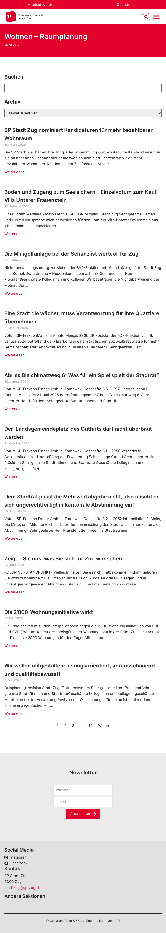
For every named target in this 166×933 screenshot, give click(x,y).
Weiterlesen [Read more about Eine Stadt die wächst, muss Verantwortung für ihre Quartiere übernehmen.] (14, 355)
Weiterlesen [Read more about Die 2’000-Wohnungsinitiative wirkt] (14, 646)
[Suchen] (83, 88)
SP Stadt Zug (13, 45)
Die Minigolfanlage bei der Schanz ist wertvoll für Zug (71, 254)
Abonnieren (80, 813)
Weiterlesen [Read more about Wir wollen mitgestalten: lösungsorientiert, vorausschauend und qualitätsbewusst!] (14, 713)
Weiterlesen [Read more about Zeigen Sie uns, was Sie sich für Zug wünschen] (14, 592)
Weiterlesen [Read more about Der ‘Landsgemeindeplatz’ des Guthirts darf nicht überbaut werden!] (14, 476)
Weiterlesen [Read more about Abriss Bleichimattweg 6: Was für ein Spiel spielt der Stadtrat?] (14, 409)
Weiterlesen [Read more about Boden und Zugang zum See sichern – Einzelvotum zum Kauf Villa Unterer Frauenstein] (14, 234)
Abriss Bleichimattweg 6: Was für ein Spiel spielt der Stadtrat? (82, 375)
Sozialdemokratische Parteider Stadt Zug (30, 16)
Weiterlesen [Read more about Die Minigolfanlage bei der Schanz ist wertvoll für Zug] (14, 293)
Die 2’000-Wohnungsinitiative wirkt (48, 612)
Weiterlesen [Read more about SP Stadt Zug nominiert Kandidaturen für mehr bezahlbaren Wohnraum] (14, 172)
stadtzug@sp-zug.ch (22, 888)
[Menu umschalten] (156, 17)
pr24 (116, 920)
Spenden (124, 4)
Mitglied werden (41, 4)
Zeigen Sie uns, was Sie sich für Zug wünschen (63, 558)
